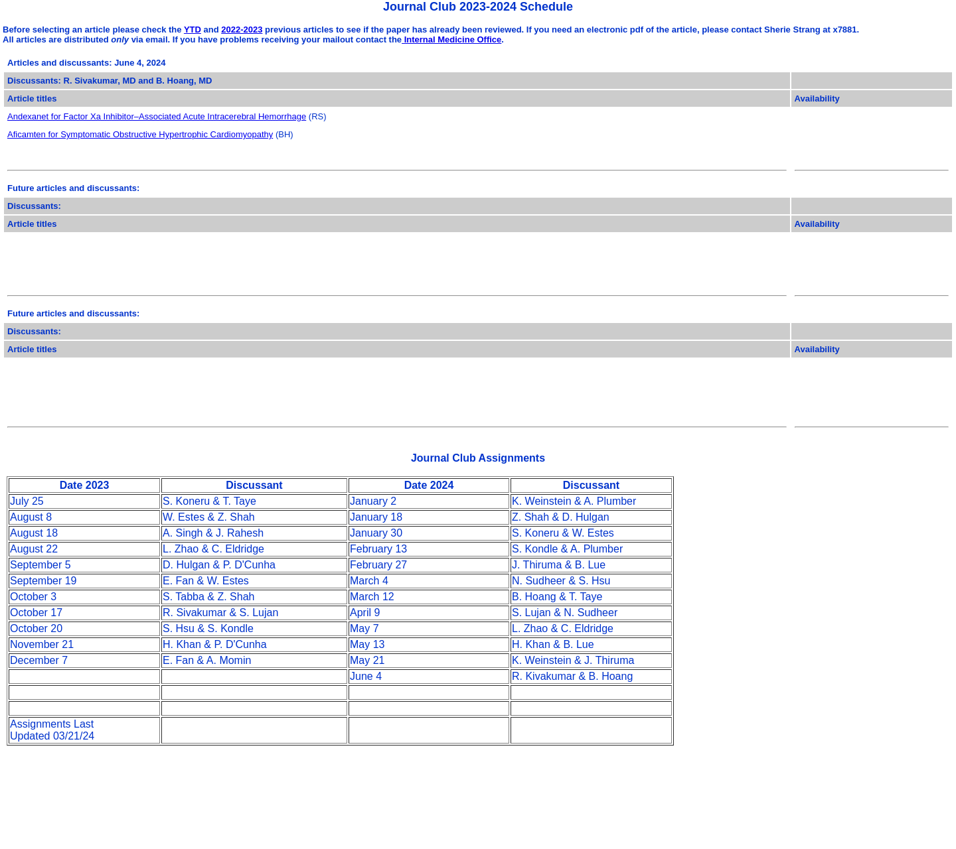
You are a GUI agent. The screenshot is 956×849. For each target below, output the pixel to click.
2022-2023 (241, 29)
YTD (192, 29)
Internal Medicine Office (451, 39)
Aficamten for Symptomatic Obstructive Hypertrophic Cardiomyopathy (140, 134)
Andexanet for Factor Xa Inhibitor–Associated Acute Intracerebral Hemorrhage (156, 116)
